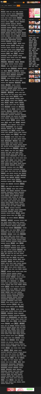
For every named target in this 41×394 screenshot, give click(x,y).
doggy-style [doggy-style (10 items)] (23, 122)
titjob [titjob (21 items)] (6, 359)
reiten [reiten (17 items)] (21, 278)
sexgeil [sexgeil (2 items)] (22, 304)
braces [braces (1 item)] (13, 80)
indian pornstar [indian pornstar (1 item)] (21, 188)
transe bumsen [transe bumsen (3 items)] (16, 365)
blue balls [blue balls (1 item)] (9, 78)
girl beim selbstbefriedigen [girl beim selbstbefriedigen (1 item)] (16, 169)
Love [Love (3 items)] (26, 220)
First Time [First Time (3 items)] (3, 150)
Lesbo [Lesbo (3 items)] (13, 215)
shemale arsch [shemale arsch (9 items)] (21, 313)
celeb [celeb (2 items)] (24, 92)
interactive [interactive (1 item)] (8, 190)
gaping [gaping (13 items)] (3, 161)
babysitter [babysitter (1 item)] (6, 49)
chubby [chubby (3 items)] (20, 94)
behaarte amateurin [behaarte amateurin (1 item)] (22, 53)
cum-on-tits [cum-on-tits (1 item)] (11, 104)
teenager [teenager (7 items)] (16, 350)
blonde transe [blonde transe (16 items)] (14, 74)
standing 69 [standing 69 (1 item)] (3, 330)
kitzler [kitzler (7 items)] (10, 200)
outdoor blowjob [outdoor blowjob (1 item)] (25, 255)
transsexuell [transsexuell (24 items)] (16, 367)
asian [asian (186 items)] (19, 35)
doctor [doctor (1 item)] (14, 122)
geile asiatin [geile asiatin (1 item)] (3, 163)
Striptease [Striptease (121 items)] (12, 339)
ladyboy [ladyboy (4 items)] (15, 205)
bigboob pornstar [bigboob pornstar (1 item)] (18, 59)
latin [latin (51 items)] (3, 207)
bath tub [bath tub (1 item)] (16, 51)
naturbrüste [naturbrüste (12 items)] (14, 245)
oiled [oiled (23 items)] (3, 253)
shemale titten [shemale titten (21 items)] (23, 315)
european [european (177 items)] (8, 136)
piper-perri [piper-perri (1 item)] (11, 263)
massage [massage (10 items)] (23, 225)
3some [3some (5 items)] (8, 11)
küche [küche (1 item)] (9, 205)
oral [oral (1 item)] (15, 253)
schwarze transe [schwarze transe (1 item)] (15, 297)
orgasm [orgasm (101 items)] (3, 255)
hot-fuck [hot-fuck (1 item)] (7, 186)
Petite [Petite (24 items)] (20, 259)
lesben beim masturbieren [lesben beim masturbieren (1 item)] (4, 211)
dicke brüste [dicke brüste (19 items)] (24, 116)
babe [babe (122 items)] (22, 47)
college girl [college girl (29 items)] (7, 100)
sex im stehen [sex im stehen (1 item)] (3, 306)
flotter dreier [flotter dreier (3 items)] (3, 152)
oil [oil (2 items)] (23, 251)
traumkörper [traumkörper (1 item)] (21, 367)
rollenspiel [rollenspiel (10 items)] (25, 284)
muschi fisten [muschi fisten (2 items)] (9, 239)
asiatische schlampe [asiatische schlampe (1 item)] (4, 43)
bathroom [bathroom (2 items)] (12, 51)
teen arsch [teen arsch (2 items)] (20, 350)
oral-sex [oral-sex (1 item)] (18, 253)
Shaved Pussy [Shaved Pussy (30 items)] (11, 313)
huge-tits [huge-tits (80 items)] (9, 188)
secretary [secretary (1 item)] (8, 302)
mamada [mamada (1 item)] (18, 222)
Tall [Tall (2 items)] (22, 345)
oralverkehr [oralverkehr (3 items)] (22, 253)
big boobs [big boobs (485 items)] (4, 61)
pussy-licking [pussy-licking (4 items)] (9, 271)
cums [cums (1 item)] (18, 104)
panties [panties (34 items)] (15, 257)
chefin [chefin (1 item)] (13, 94)
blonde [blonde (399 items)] (10, 70)
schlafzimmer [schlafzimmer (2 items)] (12, 290)
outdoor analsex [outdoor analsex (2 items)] (20, 255)
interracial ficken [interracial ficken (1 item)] (16, 192)
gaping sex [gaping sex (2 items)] (7, 161)
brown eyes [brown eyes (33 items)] (12, 82)
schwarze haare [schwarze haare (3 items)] (22, 295)
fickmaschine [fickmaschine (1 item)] (8, 148)
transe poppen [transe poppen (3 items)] (10, 367)
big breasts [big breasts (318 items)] (11, 61)
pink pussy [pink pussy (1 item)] (8, 263)
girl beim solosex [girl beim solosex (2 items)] (23, 169)
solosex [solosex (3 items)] (3, 325)
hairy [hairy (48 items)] (18, 175)
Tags (18, 5)
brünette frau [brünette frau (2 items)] (15, 88)
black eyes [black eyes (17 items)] (20, 68)
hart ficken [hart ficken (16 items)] (18, 179)
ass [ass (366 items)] (15, 43)
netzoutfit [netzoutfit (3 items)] (19, 247)
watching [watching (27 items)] (3, 377)
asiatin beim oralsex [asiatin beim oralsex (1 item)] (20, 39)
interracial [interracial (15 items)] (12, 190)
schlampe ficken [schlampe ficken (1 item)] (23, 290)
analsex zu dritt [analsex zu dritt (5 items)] (4, 29)
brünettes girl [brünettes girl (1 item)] (25, 88)
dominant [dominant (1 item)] (10, 124)
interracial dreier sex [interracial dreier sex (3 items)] (10, 192)
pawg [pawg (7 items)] (6, 259)
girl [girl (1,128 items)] (21, 167)
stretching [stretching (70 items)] (18, 337)
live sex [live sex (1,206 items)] (21, 217)
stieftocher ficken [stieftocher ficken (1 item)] (8, 335)
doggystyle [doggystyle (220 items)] (4, 124)
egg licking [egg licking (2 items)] (3, 132)
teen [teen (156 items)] (12, 350)
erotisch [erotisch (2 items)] (21, 134)
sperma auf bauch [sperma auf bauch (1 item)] (23, 325)
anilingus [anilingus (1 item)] (12, 29)
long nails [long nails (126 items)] (10, 220)
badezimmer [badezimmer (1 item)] (10, 49)
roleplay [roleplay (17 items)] (20, 284)
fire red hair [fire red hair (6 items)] (22, 148)
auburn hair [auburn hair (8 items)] (18, 45)
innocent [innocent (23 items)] (3, 190)
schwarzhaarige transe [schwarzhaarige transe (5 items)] (10, 300)
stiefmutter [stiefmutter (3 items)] (18, 333)
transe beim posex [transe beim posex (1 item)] (11, 365)
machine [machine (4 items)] (14, 222)
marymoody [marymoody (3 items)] (19, 225)
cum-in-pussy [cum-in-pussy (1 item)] (7, 104)
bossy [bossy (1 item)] (10, 80)
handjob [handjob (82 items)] (3, 177)
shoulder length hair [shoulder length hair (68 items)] (13, 317)
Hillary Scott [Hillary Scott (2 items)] (25, 181)
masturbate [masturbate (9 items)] (11, 227)
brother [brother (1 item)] (7, 82)
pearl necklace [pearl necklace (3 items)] (10, 259)
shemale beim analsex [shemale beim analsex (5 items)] (4, 315)
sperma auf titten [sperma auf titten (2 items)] (3, 327)
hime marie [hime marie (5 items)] (3, 183)
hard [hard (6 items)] (7, 177)
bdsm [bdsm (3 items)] (12, 53)
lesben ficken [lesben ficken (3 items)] (16, 211)
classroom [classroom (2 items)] (11, 96)
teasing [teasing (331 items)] (6, 350)
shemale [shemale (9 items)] (16, 313)
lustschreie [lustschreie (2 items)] (6, 222)
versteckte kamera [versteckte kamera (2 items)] (4, 374)
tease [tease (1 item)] (2, 350)
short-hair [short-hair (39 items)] (3, 317)
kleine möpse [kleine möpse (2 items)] (16, 202)
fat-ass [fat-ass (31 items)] (8, 142)
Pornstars (6, 5)
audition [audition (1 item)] (22, 45)
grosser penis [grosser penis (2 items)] (16, 173)
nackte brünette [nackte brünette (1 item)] (24, 241)
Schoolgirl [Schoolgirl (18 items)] (8, 292)
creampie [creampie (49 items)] (22, 102)
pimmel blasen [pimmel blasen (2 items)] (21, 261)
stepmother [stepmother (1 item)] (3, 333)
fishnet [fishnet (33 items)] (7, 150)
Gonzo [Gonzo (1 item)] (8, 173)
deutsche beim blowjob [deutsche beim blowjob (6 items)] (5, 114)
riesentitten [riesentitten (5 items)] (8, 284)
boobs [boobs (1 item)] (24, 78)
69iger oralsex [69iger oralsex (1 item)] (21, 11)
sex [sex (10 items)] (19, 304)
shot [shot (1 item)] (7, 317)
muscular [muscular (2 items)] (24, 239)
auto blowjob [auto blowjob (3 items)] (13, 47)
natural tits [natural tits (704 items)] (8, 245)
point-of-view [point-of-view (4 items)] (24, 263)
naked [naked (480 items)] (13, 243)
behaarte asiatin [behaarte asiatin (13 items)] (4, 55)
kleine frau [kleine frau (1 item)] (7, 202)
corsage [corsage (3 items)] (16, 100)
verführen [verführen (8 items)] (17, 372)
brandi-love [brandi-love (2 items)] (17, 80)
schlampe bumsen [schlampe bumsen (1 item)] (18, 290)
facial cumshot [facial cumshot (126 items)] (8, 140)
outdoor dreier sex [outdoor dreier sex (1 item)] (3, 257)
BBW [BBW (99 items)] (8, 53)
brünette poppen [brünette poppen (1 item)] (20, 88)
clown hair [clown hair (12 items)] (3, 98)
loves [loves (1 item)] (2, 222)
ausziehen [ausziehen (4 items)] (9, 47)
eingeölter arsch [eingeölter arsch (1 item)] (24, 132)
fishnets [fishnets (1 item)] (11, 150)
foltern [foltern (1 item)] (7, 152)
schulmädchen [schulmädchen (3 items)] (20, 292)
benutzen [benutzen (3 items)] (9, 57)
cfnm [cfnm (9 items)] (2, 94)
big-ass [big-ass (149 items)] (24, 57)
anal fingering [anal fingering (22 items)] (4, 25)
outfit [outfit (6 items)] (8, 257)
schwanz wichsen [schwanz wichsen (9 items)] (16, 295)
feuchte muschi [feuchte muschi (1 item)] (20, 144)
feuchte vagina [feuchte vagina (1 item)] (24, 144)
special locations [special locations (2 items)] (17, 325)
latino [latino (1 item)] (9, 209)
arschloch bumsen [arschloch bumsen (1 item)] (13, 32)
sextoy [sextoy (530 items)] (22, 306)
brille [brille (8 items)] (21, 80)
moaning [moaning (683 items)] (23, 233)
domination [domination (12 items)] (14, 124)
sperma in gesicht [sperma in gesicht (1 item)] (9, 327)
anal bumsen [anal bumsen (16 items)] (22, 21)
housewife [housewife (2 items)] (17, 186)
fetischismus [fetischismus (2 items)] (3, 144)
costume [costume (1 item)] (25, 100)
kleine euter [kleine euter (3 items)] (3, 202)
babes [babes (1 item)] (2, 49)
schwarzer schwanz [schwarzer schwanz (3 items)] (10, 297)
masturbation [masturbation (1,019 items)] (18, 227)
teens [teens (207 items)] (22, 353)
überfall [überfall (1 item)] (12, 383)
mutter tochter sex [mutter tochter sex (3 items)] (9, 241)
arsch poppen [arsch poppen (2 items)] (24, 32)
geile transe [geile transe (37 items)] (4, 167)
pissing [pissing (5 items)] (15, 263)
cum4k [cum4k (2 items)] (15, 104)
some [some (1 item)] (6, 325)
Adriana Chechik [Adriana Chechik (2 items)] (21, 15)
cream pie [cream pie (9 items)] (17, 102)
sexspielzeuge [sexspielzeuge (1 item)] (12, 306)
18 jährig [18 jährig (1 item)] (14, 11)
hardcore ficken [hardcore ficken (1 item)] (9, 179)
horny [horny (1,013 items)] (23, 183)
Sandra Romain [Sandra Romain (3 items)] (3, 290)
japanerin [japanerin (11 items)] (7, 195)
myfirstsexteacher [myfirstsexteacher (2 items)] (15, 241)
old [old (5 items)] (6, 253)
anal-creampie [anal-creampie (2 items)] (17, 21)
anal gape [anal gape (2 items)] (13, 25)
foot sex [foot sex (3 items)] (21, 152)
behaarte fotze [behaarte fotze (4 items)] (15, 55)
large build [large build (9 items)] (19, 205)
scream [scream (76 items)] (3, 302)
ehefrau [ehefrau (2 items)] (7, 132)
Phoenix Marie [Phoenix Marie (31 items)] (4, 261)
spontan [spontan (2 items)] (24, 327)
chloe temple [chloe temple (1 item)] (16, 94)
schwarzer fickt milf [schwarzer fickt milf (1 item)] (4, 297)
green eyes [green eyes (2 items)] (12, 173)
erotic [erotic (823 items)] (17, 134)
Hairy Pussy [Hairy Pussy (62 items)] (24, 175)
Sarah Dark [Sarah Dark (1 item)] (8, 290)
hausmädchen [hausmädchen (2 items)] (9, 181)
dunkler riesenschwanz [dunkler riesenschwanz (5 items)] (4, 130)
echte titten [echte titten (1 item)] (23, 130)
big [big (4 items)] (20, 57)
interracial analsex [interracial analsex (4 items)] (18, 190)
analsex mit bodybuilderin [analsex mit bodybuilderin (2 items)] (21, 27)
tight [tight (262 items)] (12, 357)
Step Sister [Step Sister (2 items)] (7, 333)
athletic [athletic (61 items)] (13, 45)
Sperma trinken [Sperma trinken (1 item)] (14, 327)
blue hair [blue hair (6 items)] (18, 78)
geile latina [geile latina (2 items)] (20, 163)
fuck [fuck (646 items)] (3, 157)
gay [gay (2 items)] (10, 161)
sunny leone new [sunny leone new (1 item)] (3, 345)
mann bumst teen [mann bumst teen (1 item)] (22, 222)
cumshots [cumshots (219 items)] (8, 106)
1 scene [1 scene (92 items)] (3, 11)
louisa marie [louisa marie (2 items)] (22, 220)
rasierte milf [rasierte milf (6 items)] (19, 273)
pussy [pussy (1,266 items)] (4, 271)
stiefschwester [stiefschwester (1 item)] (3, 335)
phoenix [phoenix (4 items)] (24, 259)
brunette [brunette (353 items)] (8, 84)
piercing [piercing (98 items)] (10, 261)
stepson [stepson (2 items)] (11, 333)
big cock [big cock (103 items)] (22, 61)
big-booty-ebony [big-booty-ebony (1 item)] (9, 59)
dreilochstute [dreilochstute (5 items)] (9, 128)
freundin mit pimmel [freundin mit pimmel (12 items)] (14, 155)
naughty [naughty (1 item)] (2, 247)
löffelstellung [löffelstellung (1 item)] (10, 222)
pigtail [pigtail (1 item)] (14, 261)
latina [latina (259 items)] (7, 207)
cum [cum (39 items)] (3, 104)
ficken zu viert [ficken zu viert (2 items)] (3, 148)
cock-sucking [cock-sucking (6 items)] (17, 98)
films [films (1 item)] (11, 148)
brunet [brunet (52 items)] (24, 82)
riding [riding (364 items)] (22, 280)
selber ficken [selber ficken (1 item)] (21, 302)
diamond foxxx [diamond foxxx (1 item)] (16, 116)
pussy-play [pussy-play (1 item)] (14, 271)
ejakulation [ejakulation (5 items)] (8, 134)
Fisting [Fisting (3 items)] (17, 150)
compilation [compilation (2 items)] (12, 100)
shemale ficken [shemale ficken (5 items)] (11, 315)
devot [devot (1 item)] (12, 116)
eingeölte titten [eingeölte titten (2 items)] (3, 134)
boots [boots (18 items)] (3, 80)
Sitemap (20, 393)
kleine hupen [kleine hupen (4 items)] (11, 202)
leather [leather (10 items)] (12, 209)
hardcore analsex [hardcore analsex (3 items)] (23, 177)
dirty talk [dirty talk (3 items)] (11, 122)
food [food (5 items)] (10, 152)
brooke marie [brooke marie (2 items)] (3, 82)
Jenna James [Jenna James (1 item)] (21, 195)
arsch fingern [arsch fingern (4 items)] (3, 32)
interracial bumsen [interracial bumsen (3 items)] (4, 192)
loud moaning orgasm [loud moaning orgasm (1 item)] (17, 220)
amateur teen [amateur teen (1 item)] (8, 21)
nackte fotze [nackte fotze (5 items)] (3, 243)
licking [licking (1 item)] (23, 215)
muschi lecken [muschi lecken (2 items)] (14, 239)
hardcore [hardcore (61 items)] (17, 177)
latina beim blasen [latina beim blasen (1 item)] (12, 207)
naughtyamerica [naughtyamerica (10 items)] (14, 247)
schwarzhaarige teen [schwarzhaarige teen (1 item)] (4, 300)
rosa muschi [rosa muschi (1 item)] (12, 286)
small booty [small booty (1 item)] (3, 323)
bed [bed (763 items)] (16, 53)
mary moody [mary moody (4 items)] (14, 225)
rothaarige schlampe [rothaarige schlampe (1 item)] (23, 286)
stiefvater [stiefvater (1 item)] (17, 335)
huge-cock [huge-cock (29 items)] (3, 188)
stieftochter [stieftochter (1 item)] (13, 335)
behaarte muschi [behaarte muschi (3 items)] (4, 57)
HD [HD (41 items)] (14, 181)
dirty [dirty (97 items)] (6, 122)
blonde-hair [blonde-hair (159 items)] (17, 70)
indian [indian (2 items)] (17, 188)
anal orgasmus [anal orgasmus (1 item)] (21, 25)
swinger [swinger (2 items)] (19, 345)
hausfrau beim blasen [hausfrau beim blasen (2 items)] (4, 181)
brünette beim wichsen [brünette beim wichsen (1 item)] (4, 88)
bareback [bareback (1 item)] (8, 51)
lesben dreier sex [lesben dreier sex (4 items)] (11, 211)
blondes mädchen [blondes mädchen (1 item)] (3, 74)
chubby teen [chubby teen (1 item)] (24, 94)
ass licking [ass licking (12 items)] (3, 45)
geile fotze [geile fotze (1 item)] (12, 163)
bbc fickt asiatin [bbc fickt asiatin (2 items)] (3, 53)
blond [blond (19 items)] (6, 70)
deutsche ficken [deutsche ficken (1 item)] (3, 116)
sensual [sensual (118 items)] (15, 304)
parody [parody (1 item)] (2, 259)
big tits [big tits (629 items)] (4, 65)
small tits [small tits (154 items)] (8, 323)
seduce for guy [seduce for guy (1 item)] (12, 302)
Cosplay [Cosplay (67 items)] (21, 100)
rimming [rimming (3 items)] (16, 284)
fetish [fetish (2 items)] (11, 144)
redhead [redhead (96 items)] (13, 276)
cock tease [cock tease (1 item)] (22, 98)
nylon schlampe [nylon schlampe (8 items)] (10, 251)
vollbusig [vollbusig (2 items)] (16, 374)
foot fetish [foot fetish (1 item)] (14, 152)
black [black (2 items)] (9, 68)
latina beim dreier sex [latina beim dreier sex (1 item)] (18, 207)
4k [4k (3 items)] (11, 11)
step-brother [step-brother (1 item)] (10, 330)
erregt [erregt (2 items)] (24, 134)
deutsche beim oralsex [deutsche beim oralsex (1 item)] (11, 114)
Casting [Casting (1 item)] (21, 92)
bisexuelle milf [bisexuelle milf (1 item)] (3, 68)
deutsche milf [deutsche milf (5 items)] (8, 116)
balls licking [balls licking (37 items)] (19, 49)
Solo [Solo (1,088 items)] (17, 323)
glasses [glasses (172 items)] (3, 173)
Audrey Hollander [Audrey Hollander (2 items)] (4, 47)
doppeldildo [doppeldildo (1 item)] (18, 124)
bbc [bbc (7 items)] (19, 51)
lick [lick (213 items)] (20, 215)
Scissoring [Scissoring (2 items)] (20, 300)
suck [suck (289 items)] (21, 342)
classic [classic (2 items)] (8, 96)
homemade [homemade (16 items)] (11, 183)
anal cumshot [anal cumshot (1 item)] (3, 23)
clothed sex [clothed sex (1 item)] (21, 96)
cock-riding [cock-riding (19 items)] (12, 98)
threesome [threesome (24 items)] (3, 357)
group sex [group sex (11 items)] (24, 173)
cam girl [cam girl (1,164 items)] (4, 92)
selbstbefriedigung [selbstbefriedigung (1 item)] (9, 304)
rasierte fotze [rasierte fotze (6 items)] (14, 273)
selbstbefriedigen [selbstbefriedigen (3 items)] (4, 304)
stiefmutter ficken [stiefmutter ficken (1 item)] (23, 333)
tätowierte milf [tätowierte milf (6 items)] (19, 369)
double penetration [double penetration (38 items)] (10, 126)
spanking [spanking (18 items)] (12, 325)
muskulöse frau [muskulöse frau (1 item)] (3, 241)
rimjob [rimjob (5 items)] (12, 284)
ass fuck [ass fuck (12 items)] (20, 43)
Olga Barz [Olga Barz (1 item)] (9, 253)
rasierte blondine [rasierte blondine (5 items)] (4, 273)
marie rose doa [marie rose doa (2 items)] (3, 225)
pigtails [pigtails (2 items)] (17, 261)
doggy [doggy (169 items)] (18, 122)
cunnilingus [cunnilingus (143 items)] (22, 106)
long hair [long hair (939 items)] (4, 220)
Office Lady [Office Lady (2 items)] (15, 251)
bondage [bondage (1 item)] (21, 78)
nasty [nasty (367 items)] (22, 243)
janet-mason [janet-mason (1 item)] (3, 195)
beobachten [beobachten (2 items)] (13, 57)
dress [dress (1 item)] (13, 128)
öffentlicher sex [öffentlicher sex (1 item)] (3, 383)
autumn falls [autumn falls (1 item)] (18, 47)
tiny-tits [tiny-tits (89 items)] (23, 357)
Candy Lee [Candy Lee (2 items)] (17, 92)
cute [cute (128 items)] (14, 108)
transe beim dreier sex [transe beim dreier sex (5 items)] (4, 365)
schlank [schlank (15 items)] (3, 292)
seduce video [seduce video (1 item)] (16, 302)
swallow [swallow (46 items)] (15, 345)
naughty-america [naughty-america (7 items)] (7, 247)
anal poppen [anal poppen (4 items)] (9, 27)
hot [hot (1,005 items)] (3, 186)
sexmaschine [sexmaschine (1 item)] (7, 306)
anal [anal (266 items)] (12, 21)
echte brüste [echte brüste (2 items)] (18, 130)
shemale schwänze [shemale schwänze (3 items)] (17, 315)
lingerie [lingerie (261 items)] (4, 217)
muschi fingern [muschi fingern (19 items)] (4, 239)
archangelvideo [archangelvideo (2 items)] (24, 29)
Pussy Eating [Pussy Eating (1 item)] (18, 271)
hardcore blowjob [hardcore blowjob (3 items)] (4, 179)
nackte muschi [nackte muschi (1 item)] (8, 243)
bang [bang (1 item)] (23, 49)
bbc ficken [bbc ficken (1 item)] (22, 51)
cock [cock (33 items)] (8, 98)
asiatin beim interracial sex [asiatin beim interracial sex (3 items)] (5, 39)
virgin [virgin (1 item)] (12, 374)
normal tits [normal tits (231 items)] (20, 249)
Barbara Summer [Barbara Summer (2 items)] (4, 51)
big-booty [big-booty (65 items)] (3, 59)
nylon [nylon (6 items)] (5, 251)
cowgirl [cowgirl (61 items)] (12, 102)
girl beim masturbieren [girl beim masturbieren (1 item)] (10, 169)
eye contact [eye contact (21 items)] (8, 138)
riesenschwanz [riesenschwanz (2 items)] (3, 284)
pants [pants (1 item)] (18, 257)
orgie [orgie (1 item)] (12, 255)
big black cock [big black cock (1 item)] (13, 59)
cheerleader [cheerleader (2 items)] (6, 94)
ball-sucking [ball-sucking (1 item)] (14, 49)
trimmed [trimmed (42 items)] (3, 369)
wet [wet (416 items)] (3, 379)
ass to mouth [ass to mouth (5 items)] (8, 45)
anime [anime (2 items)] (15, 29)
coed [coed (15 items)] (2, 100)
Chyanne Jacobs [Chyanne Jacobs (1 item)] (3, 96)
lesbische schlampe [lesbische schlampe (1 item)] (4, 215)
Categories (10, 5)
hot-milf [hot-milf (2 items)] (11, 186)
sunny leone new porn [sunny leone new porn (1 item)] (9, 345)
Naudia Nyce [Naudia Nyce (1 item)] (23, 245)
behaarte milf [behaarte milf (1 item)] (20, 55)
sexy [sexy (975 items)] (13, 309)
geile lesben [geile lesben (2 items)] (24, 163)
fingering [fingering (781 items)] (16, 148)
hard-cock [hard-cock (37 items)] (12, 177)
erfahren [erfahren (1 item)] (12, 134)
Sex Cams (14, 5)
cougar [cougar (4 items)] (3, 102)
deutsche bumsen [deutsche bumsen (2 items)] (23, 114)
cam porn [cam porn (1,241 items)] (11, 92)
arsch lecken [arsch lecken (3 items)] (8, 32)
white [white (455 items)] (12, 379)
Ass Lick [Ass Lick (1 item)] (24, 43)
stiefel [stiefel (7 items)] (14, 333)
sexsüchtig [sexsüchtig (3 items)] (17, 306)
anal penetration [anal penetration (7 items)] (4, 27)
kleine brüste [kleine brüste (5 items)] (23, 200)
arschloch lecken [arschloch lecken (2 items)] (19, 32)
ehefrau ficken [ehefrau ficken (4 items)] (11, 132)
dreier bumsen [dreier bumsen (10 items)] (4, 128)
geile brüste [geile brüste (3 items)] (7, 163)
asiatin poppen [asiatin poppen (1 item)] (14, 41)
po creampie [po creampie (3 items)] (19, 263)
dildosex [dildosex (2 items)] (3, 122)
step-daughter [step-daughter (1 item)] (14, 330)
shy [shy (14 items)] (25, 317)
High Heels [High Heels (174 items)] (19, 181)
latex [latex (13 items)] (23, 205)
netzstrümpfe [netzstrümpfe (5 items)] (23, 247)
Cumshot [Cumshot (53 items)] (22, 104)
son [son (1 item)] (8, 325)
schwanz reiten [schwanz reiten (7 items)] (4, 295)
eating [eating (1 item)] (10, 130)
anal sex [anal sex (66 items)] (14, 27)
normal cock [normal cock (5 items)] (14, 249)
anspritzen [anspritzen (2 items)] (19, 29)
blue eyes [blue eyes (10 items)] (13, 78)
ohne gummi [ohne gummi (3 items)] (20, 251)
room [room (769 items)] (8, 286)
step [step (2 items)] (6, 330)
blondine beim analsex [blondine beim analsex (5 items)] (20, 74)
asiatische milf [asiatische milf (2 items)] (19, 41)
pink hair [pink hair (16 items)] (3, 263)
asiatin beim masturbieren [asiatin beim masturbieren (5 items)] (13, 39)
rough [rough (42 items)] (8, 288)
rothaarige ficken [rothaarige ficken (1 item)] (17, 286)
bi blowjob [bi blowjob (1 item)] (17, 57)
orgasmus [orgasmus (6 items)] (8, 255)
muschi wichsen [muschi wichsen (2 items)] (19, 239)
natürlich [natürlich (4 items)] (19, 245)
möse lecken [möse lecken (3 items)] (19, 241)
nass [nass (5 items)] (17, 243)
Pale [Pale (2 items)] (11, 257)
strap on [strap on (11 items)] (6, 337)
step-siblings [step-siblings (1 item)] (22, 330)
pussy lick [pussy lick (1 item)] (22, 271)
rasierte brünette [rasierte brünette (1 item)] (9, 273)
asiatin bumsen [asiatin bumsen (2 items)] (3, 41)
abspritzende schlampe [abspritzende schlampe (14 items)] (14, 15)
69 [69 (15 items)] (17, 11)
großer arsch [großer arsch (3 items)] (7, 175)
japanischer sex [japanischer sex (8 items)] (17, 195)
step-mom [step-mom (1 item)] (19, 330)
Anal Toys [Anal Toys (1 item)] (8, 29)
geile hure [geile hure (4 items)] (16, 163)
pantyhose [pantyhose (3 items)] (22, 257)
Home (2, 5)
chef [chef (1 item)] (10, 94)
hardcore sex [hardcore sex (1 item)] (13, 179)
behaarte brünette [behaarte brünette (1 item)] (10, 55)
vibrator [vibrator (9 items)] (9, 374)
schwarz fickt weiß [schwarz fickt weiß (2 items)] (21, 297)
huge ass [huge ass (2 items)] (14, 188)
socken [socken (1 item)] (12, 323)
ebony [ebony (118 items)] (14, 130)
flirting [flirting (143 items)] (22, 150)
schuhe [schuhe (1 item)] (16, 292)
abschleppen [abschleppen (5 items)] (3, 15)
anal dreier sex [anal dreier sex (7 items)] (14, 23)
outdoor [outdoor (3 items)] (15, 255)
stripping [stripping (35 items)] (3, 339)
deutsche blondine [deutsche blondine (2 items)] (18, 114)
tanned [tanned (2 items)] (25, 345)
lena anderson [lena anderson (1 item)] (16, 209)
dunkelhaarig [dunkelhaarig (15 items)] (20, 128)
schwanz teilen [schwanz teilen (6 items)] (9, 295)
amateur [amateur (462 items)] (20, 17)
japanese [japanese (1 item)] (12, 195)
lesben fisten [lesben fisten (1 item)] (21, 211)
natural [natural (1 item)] (2, 245)
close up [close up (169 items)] (16, 96)
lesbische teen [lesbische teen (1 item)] (9, 215)
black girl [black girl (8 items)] (25, 68)
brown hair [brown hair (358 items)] (18, 82)
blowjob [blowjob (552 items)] (4, 78)
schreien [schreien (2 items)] (12, 292)
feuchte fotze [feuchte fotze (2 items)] (15, 144)
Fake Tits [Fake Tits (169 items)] (15, 140)
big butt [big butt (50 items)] (17, 61)
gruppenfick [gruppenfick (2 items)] (11, 175)
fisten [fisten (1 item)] (14, 150)
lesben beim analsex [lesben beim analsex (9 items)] (23, 209)
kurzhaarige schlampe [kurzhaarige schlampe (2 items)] (4, 205)
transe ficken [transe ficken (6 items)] (21, 365)
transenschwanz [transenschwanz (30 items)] (4, 367)
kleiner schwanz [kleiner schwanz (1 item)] (21, 202)
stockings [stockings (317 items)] (21, 335)
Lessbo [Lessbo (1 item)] (16, 215)
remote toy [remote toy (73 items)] (4, 280)
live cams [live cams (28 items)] (16, 217)
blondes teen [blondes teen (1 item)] (8, 74)
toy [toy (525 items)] (15, 361)
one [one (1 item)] (12, 253)
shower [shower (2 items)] (22, 317)
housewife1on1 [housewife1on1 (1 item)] (21, 186)
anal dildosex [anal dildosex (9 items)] (8, 23)
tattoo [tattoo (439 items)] (8, 347)
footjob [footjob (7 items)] (17, 152)
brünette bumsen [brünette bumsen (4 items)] (10, 88)
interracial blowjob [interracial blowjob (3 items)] (24, 190)
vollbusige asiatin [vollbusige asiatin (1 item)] (20, 374)
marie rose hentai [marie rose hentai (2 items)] (9, 225)
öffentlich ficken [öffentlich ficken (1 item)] (8, 383)
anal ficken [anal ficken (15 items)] (19, 23)
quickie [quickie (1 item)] (25, 271)
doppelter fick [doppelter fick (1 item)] (23, 124)
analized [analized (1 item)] (17, 25)
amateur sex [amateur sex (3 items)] (3, 21)
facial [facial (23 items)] (3, 140)
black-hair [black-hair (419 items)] (14, 68)
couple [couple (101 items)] (7, 102)
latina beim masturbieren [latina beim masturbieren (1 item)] (4, 209)
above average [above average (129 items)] (20, 13)
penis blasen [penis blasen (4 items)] (15, 259)
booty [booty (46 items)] (7, 80)
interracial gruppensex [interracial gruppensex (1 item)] (21, 192)
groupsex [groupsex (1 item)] (3, 175)
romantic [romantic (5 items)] (3, 286)
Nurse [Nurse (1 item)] (2, 251)
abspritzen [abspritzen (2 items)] (8, 15)
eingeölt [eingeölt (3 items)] (20, 132)
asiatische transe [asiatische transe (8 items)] (10, 43)
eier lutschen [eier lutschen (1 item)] (16, 132)
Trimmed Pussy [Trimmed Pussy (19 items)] (9, 369)
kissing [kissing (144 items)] (23, 198)
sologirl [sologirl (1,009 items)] (22, 323)
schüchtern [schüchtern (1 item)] (16, 300)
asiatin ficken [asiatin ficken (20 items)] (9, 41)
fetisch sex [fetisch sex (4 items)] (8, 144)
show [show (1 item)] (19, 317)
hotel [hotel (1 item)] (13, 186)
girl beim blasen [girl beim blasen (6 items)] (4, 169)
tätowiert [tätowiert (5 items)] (15, 369)
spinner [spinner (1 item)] (18, 327)
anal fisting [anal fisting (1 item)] (9, 25)
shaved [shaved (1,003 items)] (4, 313)
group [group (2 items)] (20, 173)
